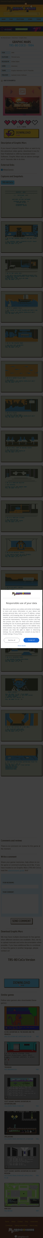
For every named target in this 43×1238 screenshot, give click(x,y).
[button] (21, 645)
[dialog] (21, 619)
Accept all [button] (31, 640)
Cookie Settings (8, 634)
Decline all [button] (11, 640)
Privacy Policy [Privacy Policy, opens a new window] (18, 634)
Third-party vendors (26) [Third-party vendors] (29, 619)
